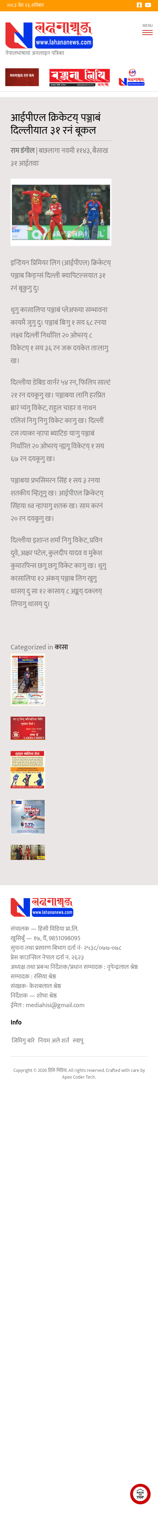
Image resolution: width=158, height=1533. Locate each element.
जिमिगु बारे (23, 1040)
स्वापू (78, 1040)
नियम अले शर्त (53, 1040)
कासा (61, 647)
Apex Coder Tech (78, 1077)
